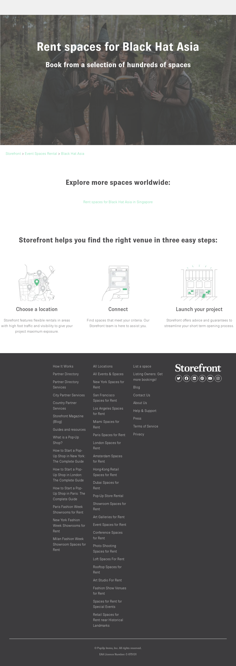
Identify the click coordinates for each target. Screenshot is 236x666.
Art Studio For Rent (107, 580)
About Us (140, 403)
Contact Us (141, 395)
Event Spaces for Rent (109, 525)
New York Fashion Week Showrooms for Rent (69, 525)
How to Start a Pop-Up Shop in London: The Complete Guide (68, 474)
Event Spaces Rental (41, 153)
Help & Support (144, 411)
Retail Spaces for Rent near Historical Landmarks (108, 620)
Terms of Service (145, 426)
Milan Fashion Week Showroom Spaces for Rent (69, 544)
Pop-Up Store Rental (108, 496)
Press (137, 418)
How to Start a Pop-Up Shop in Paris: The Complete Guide (69, 493)
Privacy (138, 434)
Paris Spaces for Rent (109, 435)
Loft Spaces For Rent (108, 559)
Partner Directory (66, 374)
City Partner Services (69, 395)
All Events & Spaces (108, 374)
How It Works (63, 366)
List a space (142, 366)
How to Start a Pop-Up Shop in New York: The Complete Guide (69, 455)
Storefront (13, 153)
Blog (136, 387)
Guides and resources (69, 429)
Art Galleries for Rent (109, 517)
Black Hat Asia (72, 153)
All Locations (103, 366)
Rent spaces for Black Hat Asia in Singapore (118, 202)
